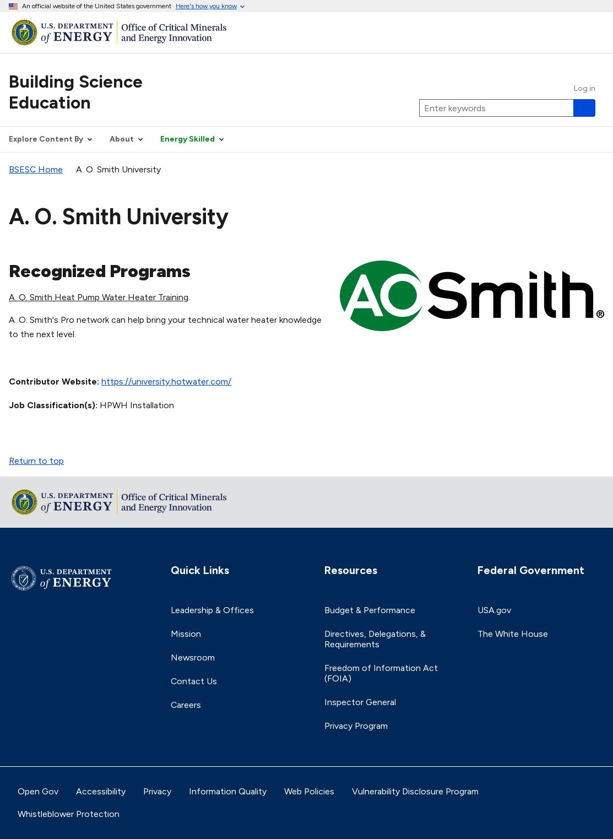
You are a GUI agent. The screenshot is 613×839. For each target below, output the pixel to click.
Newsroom (193, 657)
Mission (186, 634)
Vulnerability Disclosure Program (415, 791)
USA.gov (494, 610)
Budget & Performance (369, 610)
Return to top (36, 461)
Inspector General (360, 702)
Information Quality (228, 791)
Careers (186, 705)
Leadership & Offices (212, 610)
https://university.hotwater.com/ (166, 381)
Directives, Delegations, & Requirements (375, 639)
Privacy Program (356, 726)
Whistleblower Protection (69, 814)
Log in (584, 89)
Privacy (157, 791)
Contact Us (194, 681)
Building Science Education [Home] (76, 92)
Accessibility (101, 791)
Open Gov (38, 791)
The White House (513, 634)
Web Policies (309, 791)
